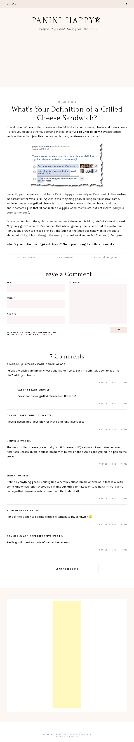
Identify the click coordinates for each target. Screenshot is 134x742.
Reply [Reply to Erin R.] (124, 499)
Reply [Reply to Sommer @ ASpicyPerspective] (124, 550)
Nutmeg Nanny (17, 510)
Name (11, 282)
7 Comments (65, 257)
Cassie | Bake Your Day (24, 415)
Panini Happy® (67, 20)
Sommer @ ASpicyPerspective (29, 536)
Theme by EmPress (67, 736)
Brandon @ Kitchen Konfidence (31, 364)
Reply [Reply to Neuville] (124, 464)
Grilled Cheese (67, 102)
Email (11, 298)
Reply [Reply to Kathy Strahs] (124, 404)
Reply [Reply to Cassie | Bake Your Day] (124, 429)
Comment (75, 282)
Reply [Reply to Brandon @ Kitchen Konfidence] (124, 383)
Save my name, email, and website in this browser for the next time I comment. (32, 334)
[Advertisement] (67, 62)
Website (11, 314)
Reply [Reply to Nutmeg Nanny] (124, 524)
